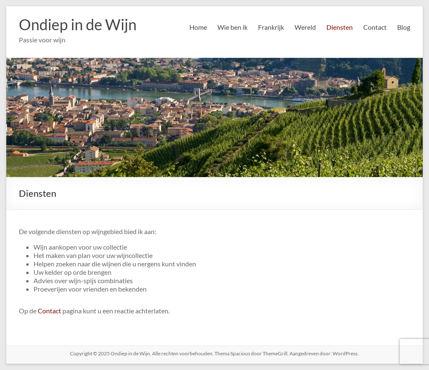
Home (198, 27)
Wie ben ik (232, 27)
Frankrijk (271, 27)
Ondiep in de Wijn (78, 24)
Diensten (339, 27)
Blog (403, 27)
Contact (375, 27)
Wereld (305, 27)
